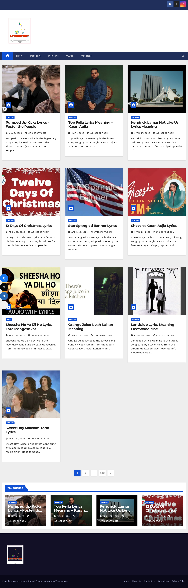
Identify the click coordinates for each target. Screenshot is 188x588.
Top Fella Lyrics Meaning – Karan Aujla (90, 124)
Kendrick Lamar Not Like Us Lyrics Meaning (154, 124)
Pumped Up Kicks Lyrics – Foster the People (27, 124)
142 (102, 473)
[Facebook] (4, 278)
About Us (136, 581)
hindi (19, 56)
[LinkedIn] (4, 296)
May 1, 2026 (78, 133)
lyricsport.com (35, 133)
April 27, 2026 (142, 133)
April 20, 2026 (142, 335)
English (53, 56)
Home (126, 581)
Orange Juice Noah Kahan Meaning (90, 327)
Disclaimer (163, 581)
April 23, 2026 (17, 232)
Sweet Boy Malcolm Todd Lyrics (27, 430)
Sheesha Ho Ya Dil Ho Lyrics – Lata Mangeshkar (30, 327)
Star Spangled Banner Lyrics (92, 226)
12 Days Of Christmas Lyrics (29, 226)
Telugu (86, 56)
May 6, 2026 (16, 133)
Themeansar (61, 581)
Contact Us (149, 581)
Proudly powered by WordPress (18, 581)
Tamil (70, 56)
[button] (183, 56)
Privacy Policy (179, 581)
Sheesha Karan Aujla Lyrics (154, 226)
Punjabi (35, 56)
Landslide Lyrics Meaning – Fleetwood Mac (154, 327)
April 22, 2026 (17, 335)
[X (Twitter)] (4, 287)
